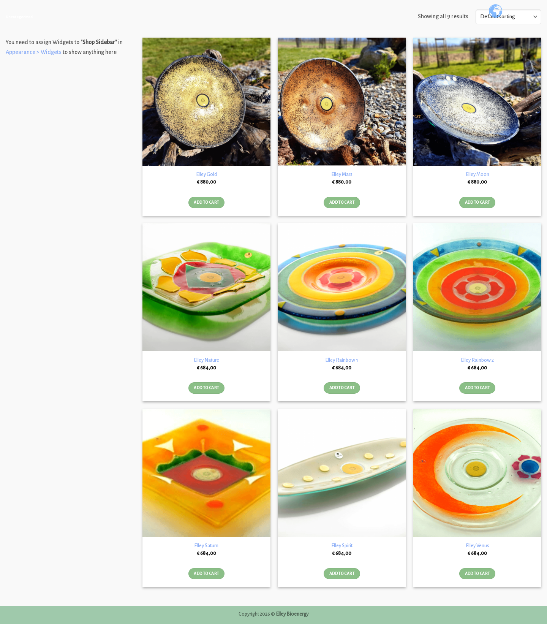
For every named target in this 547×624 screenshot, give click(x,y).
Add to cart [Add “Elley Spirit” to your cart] (341, 574)
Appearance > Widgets (34, 52)
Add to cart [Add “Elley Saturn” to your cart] (206, 574)
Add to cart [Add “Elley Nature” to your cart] (206, 388)
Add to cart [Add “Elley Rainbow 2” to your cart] (477, 388)
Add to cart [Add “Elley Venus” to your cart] (477, 574)
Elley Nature (206, 360)
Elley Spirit (342, 545)
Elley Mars (342, 174)
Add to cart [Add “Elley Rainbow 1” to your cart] (341, 388)
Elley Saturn (206, 545)
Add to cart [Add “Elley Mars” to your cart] (341, 202)
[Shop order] (508, 17)
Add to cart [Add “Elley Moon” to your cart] (477, 202)
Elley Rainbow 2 (477, 360)
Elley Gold (206, 174)
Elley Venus (477, 545)
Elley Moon (477, 174)
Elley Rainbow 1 (341, 360)
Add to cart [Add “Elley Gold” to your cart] (206, 202)
